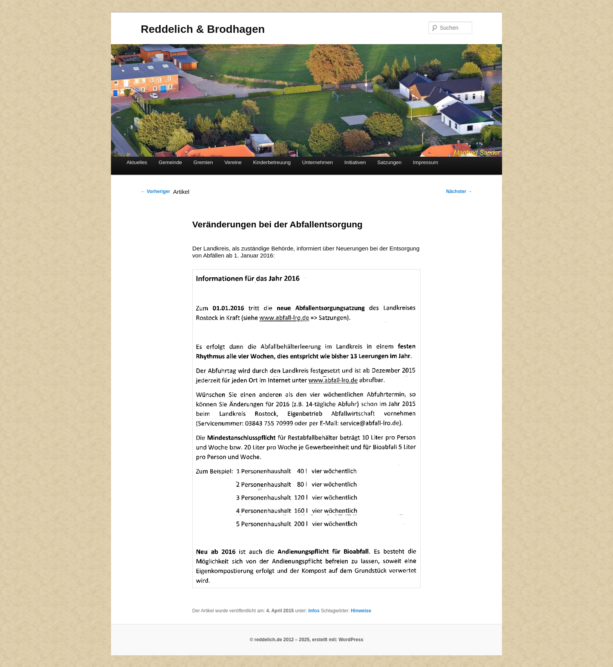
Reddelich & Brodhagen (203, 29)
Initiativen (355, 162)
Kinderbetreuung (271, 162)
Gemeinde (170, 162)
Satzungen (389, 162)
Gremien (203, 162)
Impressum (425, 162)
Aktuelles (137, 162)
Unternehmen (317, 162)
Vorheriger (155, 191)
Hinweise (361, 610)
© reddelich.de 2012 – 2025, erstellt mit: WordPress (307, 639)
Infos (314, 610)
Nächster (459, 191)
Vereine (233, 162)
